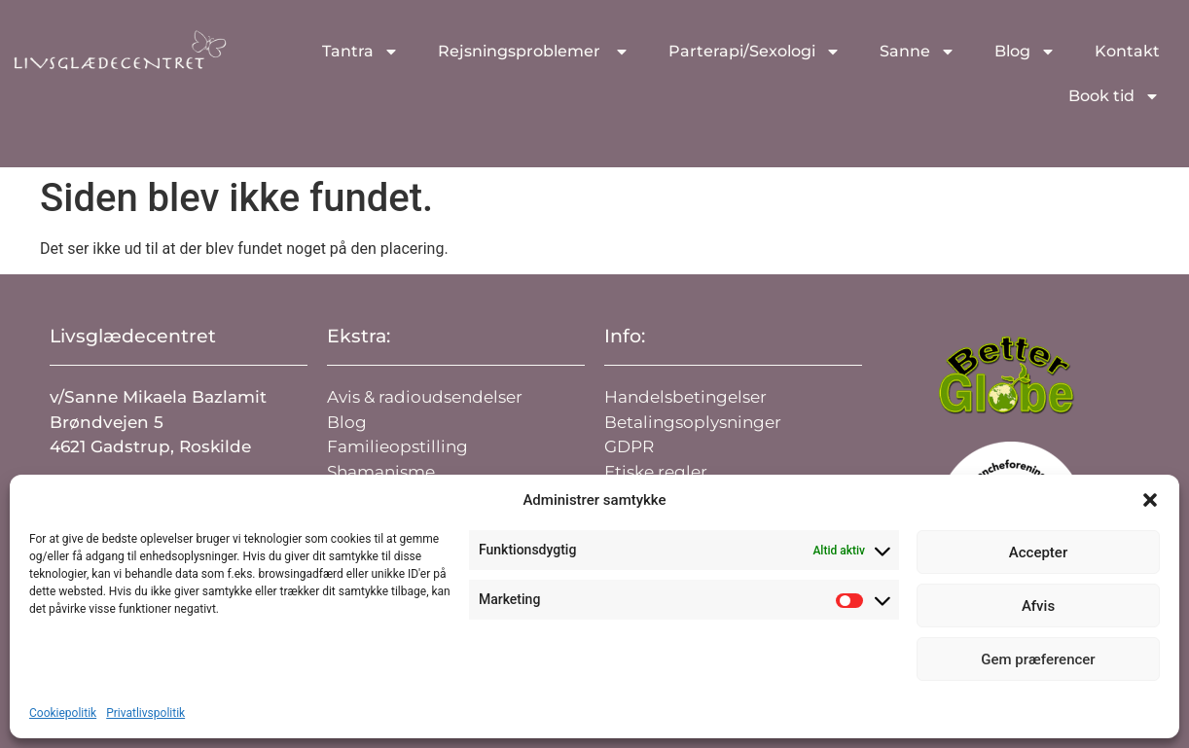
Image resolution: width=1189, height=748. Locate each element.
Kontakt (1127, 51)
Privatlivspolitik (145, 713)
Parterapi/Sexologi (754, 51)
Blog (1025, 51)
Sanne (917, 51)
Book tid (1114, 96)
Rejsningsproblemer (534, 51)
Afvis (1038, 606)
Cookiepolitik (62, 713)
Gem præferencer (1038, 659)
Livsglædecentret (133, 336)
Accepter (1038, 552)
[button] (1150, 500)
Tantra (360, 51)
